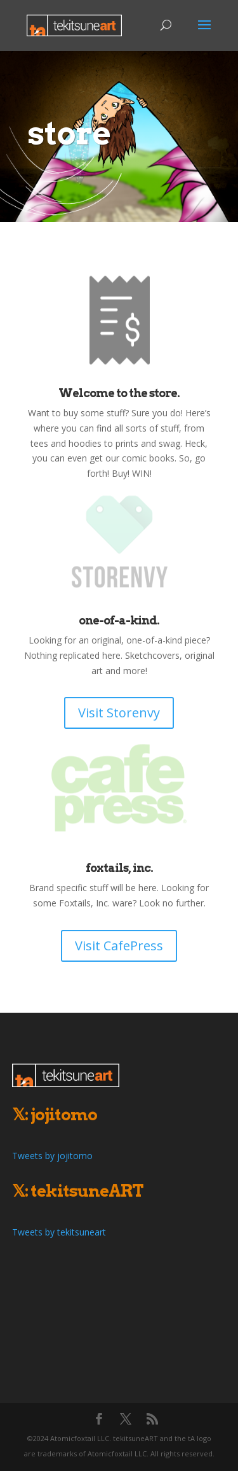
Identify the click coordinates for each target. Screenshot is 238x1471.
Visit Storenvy (119, 712)
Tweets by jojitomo (52, 1156)
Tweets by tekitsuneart (59, 1232)
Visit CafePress (119, 945)
